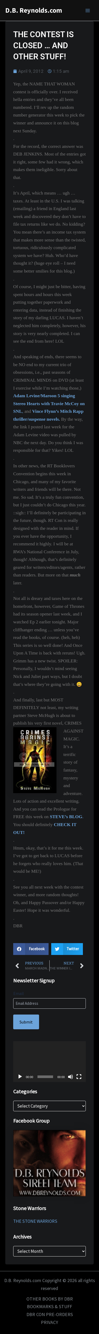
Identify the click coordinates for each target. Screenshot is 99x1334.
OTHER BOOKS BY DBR (49, 1299)
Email (18, 993)
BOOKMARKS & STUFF (49, 1306)
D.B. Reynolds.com (33, 10)
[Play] (20, 1076)
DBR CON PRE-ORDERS (49, 1314)
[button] (31, 949)
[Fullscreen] (79, 1076)
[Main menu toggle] (88, 10)
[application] (49, 1061)
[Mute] (70, 1076)
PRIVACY (49, 1322)
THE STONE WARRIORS (35, 1221)
